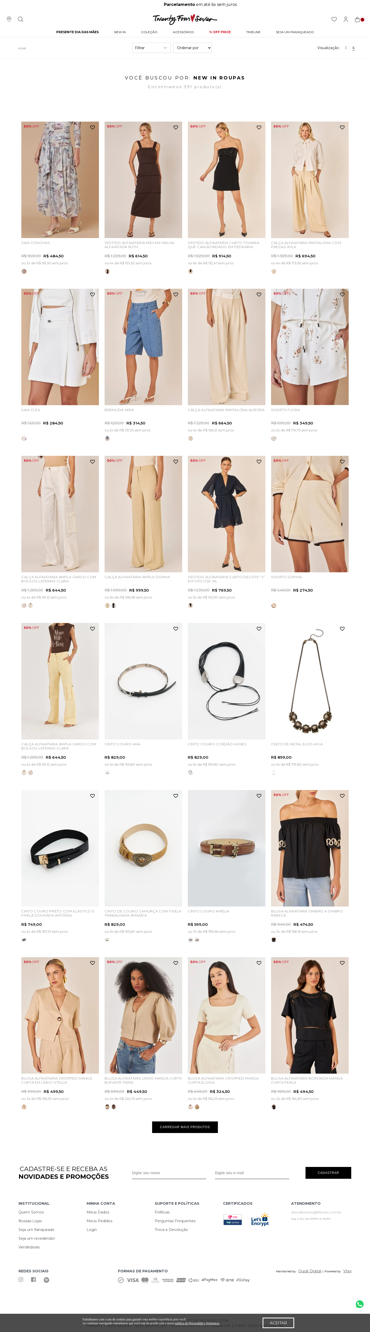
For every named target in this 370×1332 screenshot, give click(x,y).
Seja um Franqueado (295, 32)
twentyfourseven (20, 48)
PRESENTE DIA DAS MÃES (77, 32)
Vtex (347, 1271)
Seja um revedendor (36, 1238)
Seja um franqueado (36, 1229)
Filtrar (151, 47)
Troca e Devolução (171, 1229)
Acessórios (183, 32)
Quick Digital (309, 1271)
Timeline (253, 32)
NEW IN (120, 32)
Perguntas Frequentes (175, 1221)
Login (92, 1229)
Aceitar (278, 1322)
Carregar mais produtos (185, 1127)
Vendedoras (29, 1247)
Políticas (162, 1212)
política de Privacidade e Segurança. (197, 1323)
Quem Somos (31, 1212)
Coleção (149, 32)
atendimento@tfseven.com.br (316, 1212)
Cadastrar (328, 1173)
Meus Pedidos (99, 1221)
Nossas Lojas (30, 1221)
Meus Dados (98, 1212)
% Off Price (220, 32)
